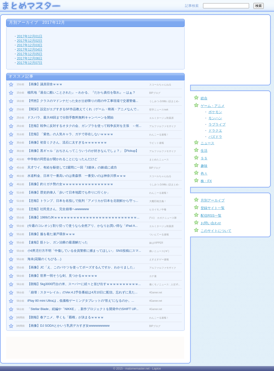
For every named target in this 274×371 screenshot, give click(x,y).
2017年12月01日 (29, 36)
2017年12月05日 (29, 54)
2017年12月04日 (29, 49)
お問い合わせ (211, 223)
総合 (204, 98)
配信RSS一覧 (211, 215)
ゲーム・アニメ (213, 106)
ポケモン (215, 112)
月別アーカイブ (213, 200)
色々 (204, 173)
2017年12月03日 (29, 45)
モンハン (215, 118)
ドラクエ (215, 130)
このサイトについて (216, 231)
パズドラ (215, 137)
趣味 (204, 166)
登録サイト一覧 (213, 208)
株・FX (206, 181)
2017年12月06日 (29, 58)
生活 (204, 151)
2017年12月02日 (29, 41)
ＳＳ (204, 158)
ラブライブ (217, 124)
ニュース (207, 143)
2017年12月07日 (29, 63)
